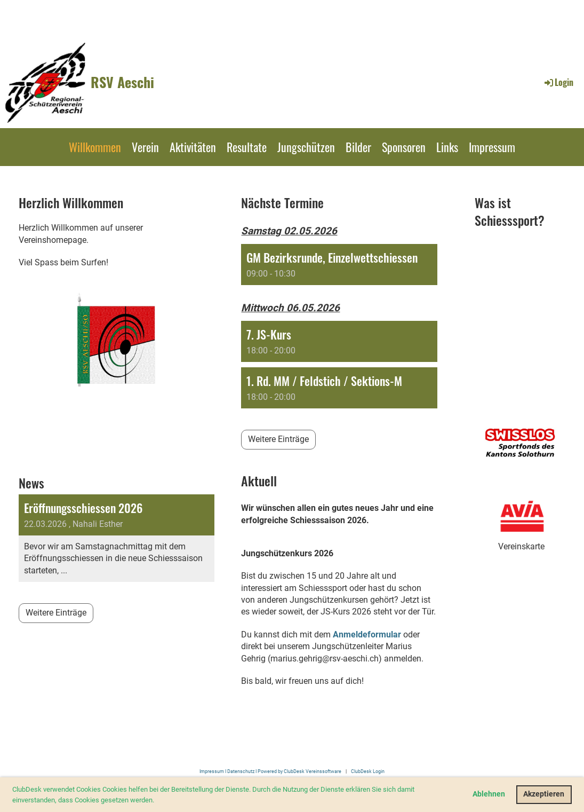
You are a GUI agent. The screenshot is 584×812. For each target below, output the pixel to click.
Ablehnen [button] (489, 794)
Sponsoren (404, 146)
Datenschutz (240, 771)
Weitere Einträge (56, 613)
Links (447, 146)
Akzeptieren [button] (543, 794)
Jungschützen (306, 146)
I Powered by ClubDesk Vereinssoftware (297, 771)
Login (558, 82)
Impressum (492, 146)
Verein (145, 146)
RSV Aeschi (122, 82)
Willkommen (95, 146)
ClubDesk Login (368, 771)
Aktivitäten (193, 146)
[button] (157, 800)
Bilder (358, 146)
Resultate (247, 146)
